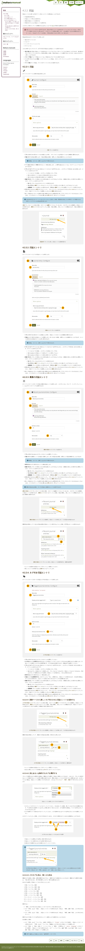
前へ (56, 2)
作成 (71, 2)
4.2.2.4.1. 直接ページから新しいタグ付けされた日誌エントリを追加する (12, 23)
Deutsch (5, 67)
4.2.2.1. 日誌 (6, 15)
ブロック (79, 2)
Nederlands (6, 74)
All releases (6, 56)
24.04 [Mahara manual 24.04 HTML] (4, 51)
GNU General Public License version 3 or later (55, 946)
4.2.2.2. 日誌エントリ (8, 17)
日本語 (4, 72)
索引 (66, 2)
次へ (61, 2)
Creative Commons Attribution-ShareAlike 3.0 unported (32, 946)
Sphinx (10, 947)
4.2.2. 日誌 (5, 13)
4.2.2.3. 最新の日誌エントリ (10, 18)
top (81, 940)
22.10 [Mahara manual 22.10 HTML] (4, 54)
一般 (5, 44)
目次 (4, 10)
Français (5, 70)
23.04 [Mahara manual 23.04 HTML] (4, 53)
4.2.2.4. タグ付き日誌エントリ (10, 20)
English (5, 69)
